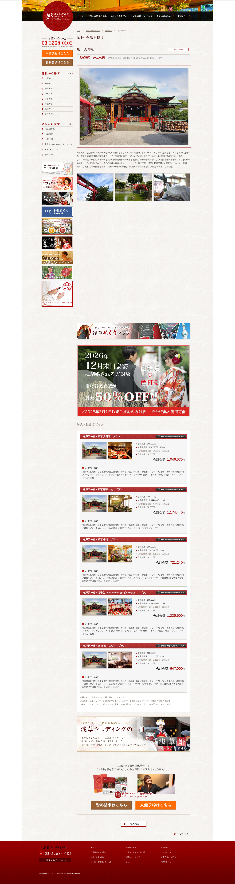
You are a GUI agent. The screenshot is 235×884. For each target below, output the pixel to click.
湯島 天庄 (49, 154)
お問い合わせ (166, 862)
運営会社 (164, 847)
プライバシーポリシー (169, 857)
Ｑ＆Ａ (128, 862)
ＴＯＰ (93, 847)
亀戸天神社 (49, 114)
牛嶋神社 (48, 83)
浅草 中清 (49, 139)
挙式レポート (131, 847)
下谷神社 (48, 99)
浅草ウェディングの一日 (135, 852)
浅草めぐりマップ (133, 857)
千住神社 (48, 104)
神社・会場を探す (93, 31)
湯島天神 (48, 88)
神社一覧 (108, 31)
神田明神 (48, 93)
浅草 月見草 (50, 129)
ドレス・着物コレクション (101, 862)
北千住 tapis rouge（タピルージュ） (58, 146)
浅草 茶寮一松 (51, 134)
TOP (78, 31)
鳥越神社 (48, 109)
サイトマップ (166, 852)
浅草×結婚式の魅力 (98, 852)
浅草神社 (48, 78)
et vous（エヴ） (52, 149)
